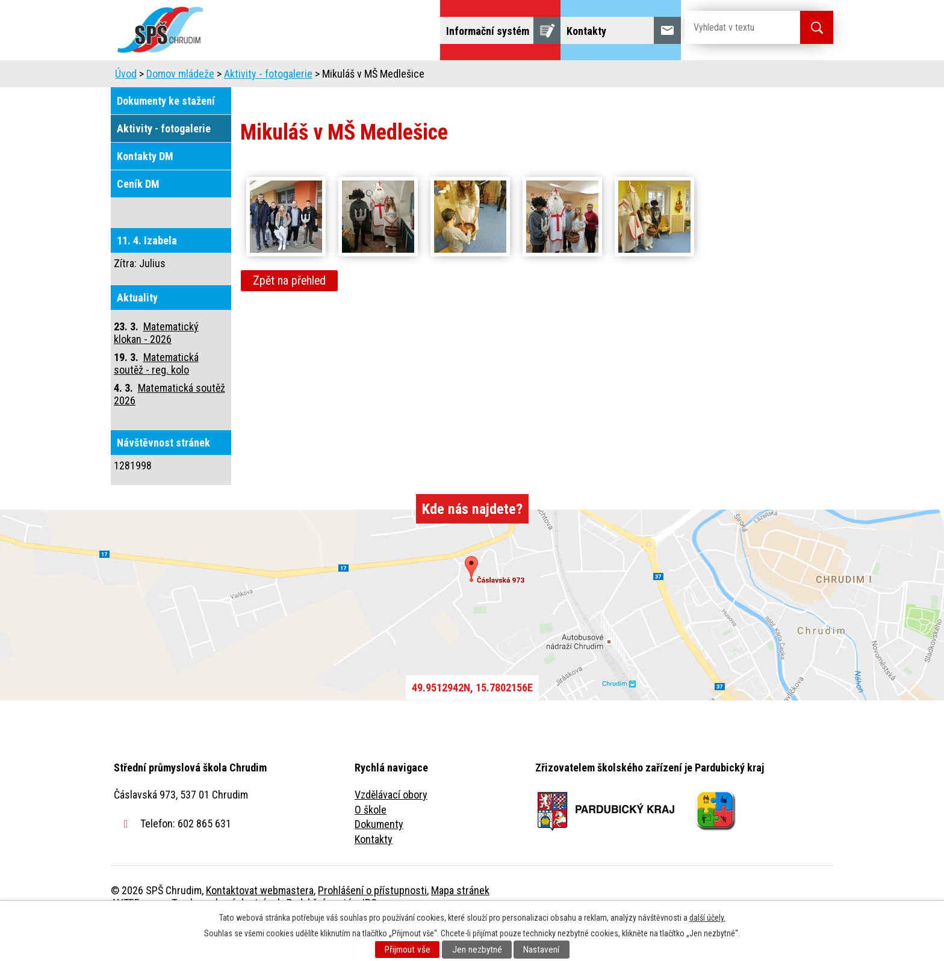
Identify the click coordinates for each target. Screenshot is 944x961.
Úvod (204, 76)
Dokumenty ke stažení (166, 134)
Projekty (669, 76)
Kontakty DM (145, 190)
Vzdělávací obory (391, 828)
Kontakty (374, 873)
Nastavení (541, 949)
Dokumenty (379, 857)
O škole (371, 843)
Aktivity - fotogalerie (268, 107)
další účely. (707, 917)
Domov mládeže (392, 76)
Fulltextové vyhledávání (767, 76)
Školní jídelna (482, 76)
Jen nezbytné (477, 949)
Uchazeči (311, 76)
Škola (253, 76)
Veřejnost (604, 76)
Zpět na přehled (289, 314)
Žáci (548, 76)
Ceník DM (138, 217)
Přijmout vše (407, 949)
